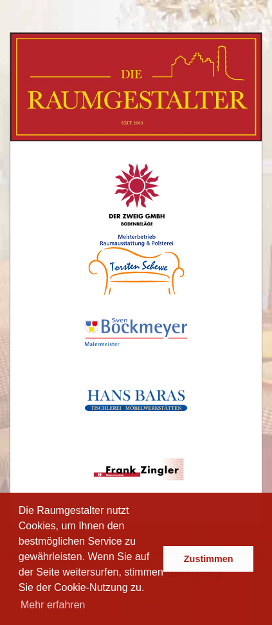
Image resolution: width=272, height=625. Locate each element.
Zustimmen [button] (208, 559)
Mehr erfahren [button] (53, 604)
